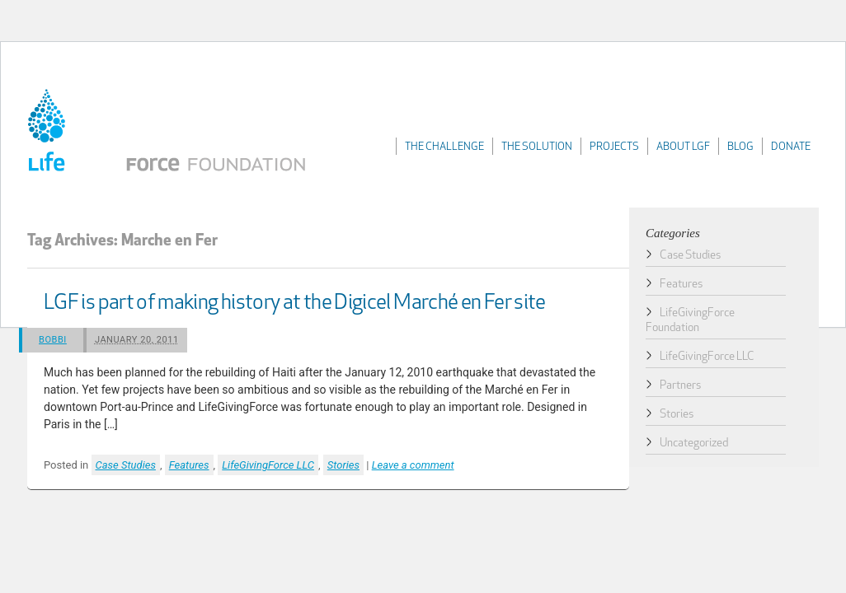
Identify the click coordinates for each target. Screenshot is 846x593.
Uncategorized (694, 443)
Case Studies (126, 465)
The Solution (536, 147)
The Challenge (444, 147)
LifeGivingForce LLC (268, 465)
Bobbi (53, 339)
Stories (343, 465)
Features (189, 465)
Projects (614, 147)
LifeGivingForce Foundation (171, 133)
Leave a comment (413, 465)
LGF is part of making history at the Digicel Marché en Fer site (295, 303)
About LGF (683, 147)
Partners (680, 386)
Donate (791, 147)
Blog (740, 147)
